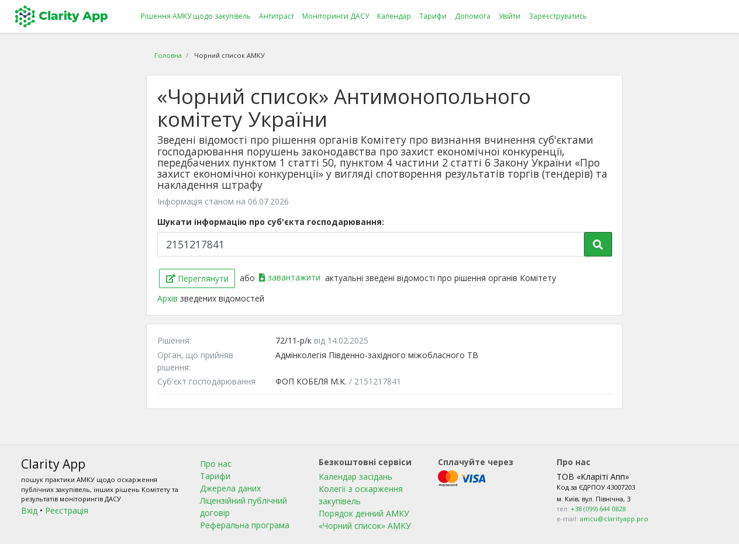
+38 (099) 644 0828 (598, 508)
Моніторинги (335, 16)
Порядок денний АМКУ (364, 513)
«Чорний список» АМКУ (365, 525)
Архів (168, 298)
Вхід (29, 510)
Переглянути (197, 278)
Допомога (473, 16)
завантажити (291, 277)
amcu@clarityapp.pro (614, 518)
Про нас (216, 463)
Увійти (509, 16)
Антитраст (276, 16)
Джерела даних (230, 488)
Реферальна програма (244, 525)
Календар (394, 16)
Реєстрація (66, 510)
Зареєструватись (558, 16)
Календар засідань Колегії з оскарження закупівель (361, 489)
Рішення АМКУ (196, 16)
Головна (168, 55)
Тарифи (433, 16)
